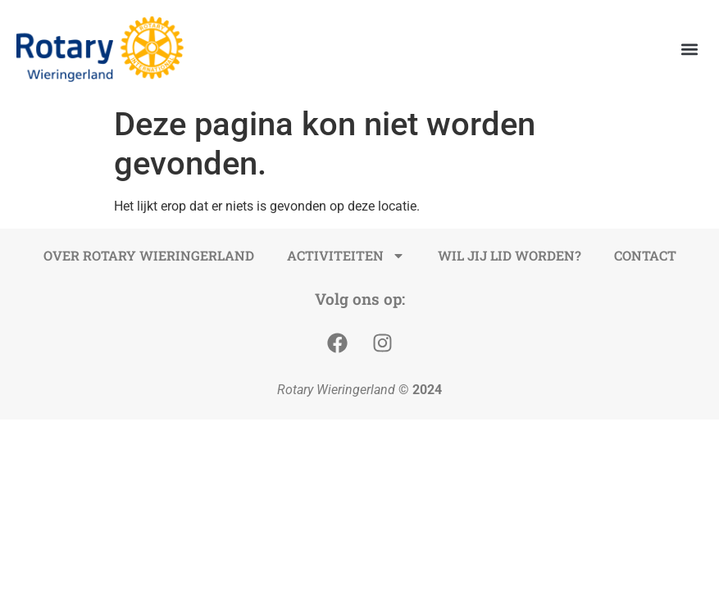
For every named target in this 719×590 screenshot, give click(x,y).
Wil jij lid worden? (509, 255)
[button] (689, 49)
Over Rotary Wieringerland (148, 255)
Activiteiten (346, 255)
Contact (645, 255)
